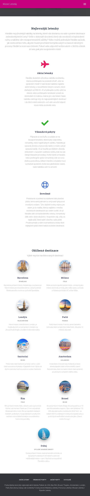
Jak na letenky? (29, 488)
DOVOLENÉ (67, 480)
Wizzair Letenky (78, 488)
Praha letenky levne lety (13, 485)
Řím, (56, 485)
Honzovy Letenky (65, 488)
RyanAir (42, 490)
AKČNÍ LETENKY (24, 480)
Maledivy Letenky (51, 488)
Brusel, (60, 485)
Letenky (48, 490)
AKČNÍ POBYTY (55, 480)
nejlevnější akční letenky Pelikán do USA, (36, 485)
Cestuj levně (40, 488)
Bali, (52, 485)
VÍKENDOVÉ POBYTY (39, 480)
